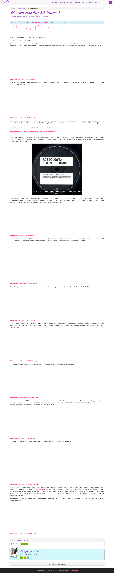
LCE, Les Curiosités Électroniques (38, 22)
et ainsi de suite (39, 489)
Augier (13, 16)
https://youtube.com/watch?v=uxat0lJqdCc (22, 79)
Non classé (23, 544)
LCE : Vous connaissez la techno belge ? (26, 26)
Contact (61, 2)
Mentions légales (87, 2)
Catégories (21, 8)
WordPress (58, 570)
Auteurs (76, 2)
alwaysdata (75, 570)
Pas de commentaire (42, 16)
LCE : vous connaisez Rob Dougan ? (25, 30)
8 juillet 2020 (21, 16)
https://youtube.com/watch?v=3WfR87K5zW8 (23, 398)
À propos (53, 2)
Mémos (69, 2)
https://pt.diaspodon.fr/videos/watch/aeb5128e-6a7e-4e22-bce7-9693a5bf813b (32, 131)
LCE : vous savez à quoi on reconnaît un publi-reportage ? (31, 28)
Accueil (13, 8)
